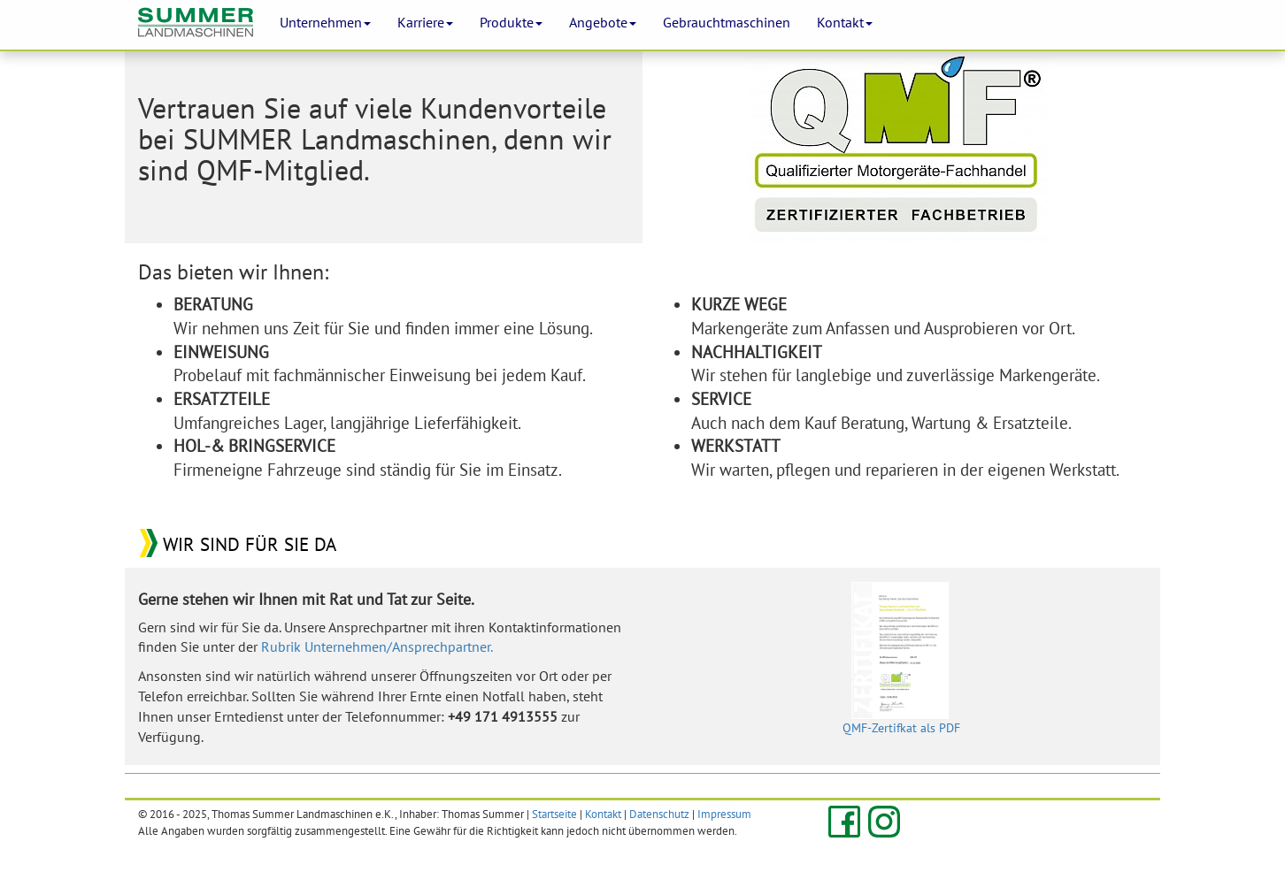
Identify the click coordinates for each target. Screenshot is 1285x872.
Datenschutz (659, 814)
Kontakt (603, 814)
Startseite (554, 814)
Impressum (724, 814)
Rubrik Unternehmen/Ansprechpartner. (377, 646)
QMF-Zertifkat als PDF (901, 659)
